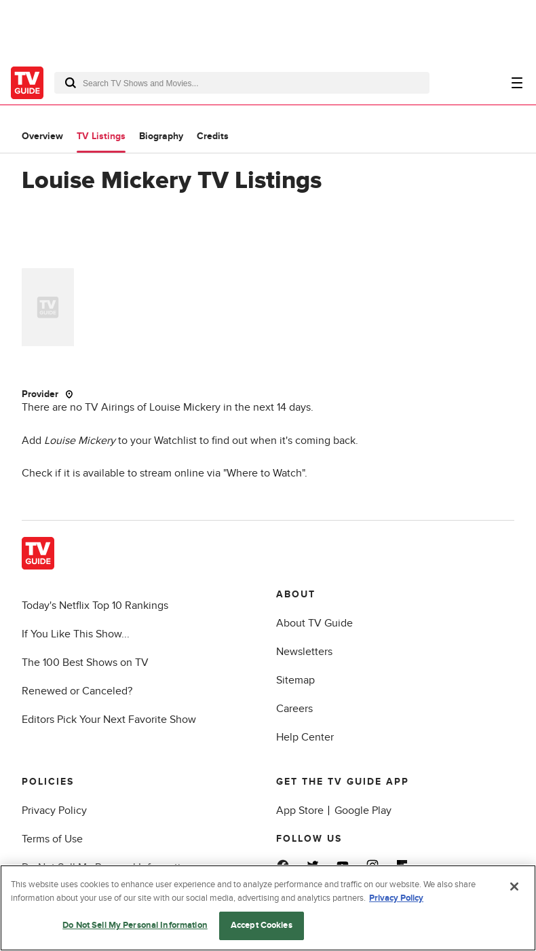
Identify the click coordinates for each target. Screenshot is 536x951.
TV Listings (101, 136)
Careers (294, 708)
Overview (42, 136)
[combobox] (241, 83)
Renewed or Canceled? (77, 691)
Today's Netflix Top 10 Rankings (95, 605)
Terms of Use (52, 839)
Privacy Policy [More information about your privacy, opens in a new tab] (396, 898)
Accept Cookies (261, 925)
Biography (161, 136)
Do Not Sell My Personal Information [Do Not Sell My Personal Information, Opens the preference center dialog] (135, 925)
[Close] (514, 886)
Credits (213, 136)
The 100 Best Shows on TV (85, 662)
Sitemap (295, 680)
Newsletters (304, 651)
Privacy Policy (54, 810)
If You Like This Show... (76, 634)
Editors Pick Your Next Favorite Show (109, 719)
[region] (268, 908)
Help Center (305, 737)
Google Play (362, 810)
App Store (300, 810)
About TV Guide (314, 623)
